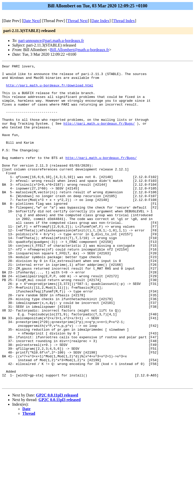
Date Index (100, 21)
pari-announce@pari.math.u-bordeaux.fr (51, 40)
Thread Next (77, 21)
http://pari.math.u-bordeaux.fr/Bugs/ (99, 135)
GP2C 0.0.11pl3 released (57, 459)
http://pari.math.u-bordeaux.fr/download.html (49, 89)
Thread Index (124, 21)
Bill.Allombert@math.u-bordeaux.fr (79, 50)
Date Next (31, 21)
